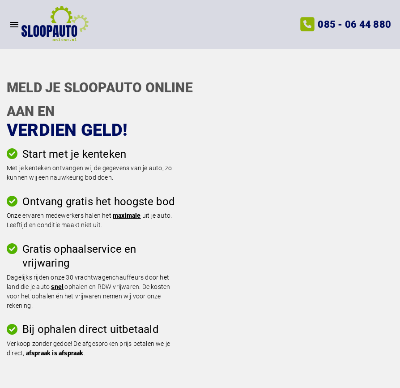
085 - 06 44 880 (354, 24)
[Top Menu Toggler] (10, 24)
